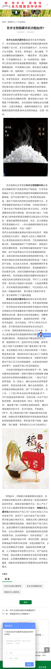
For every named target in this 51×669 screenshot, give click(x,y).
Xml (43, 655)
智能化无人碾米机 (11, 592)
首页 (4, 22)
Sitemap (37, 655)
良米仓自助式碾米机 (12, 586)
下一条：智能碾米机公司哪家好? (16, 614)
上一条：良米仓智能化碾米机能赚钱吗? (18, 610)
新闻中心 (12, 22)
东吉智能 (37, 635)
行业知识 (21, 22)
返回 (25, 602)
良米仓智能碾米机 (34, 586)
